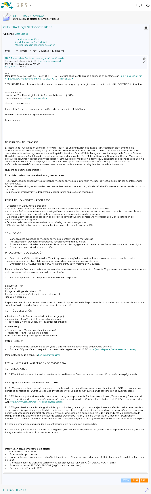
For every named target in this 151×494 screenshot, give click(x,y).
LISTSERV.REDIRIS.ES (14, 490)
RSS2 (144, 480)
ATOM (126, 480)
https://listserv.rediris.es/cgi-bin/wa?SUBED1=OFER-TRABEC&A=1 (39, 78)
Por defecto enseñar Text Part (31, 42)
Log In (139, 5)
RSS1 (135, 480)
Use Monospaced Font (27, 39)
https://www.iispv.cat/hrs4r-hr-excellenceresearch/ (36, 402)
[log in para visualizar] (49, 61)
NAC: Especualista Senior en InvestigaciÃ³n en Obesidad (35, 58)
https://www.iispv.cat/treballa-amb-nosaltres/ (112, 349)
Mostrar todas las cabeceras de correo (35, 45)
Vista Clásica (21, 34)
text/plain (10, 66)
